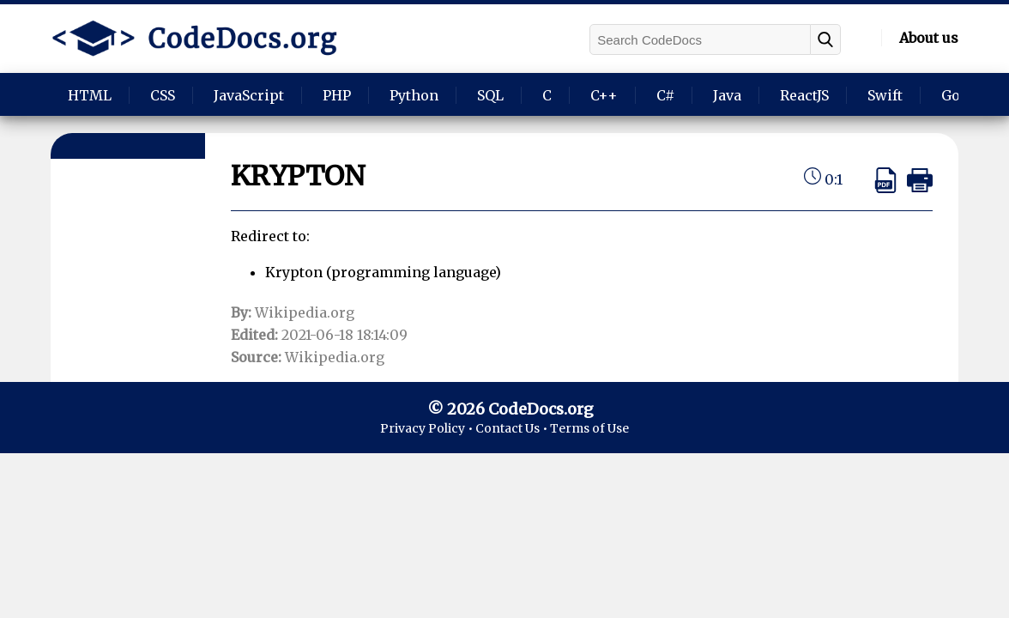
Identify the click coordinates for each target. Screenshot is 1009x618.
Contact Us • (512, 428)
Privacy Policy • (427, 428)
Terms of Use (589, 428)
